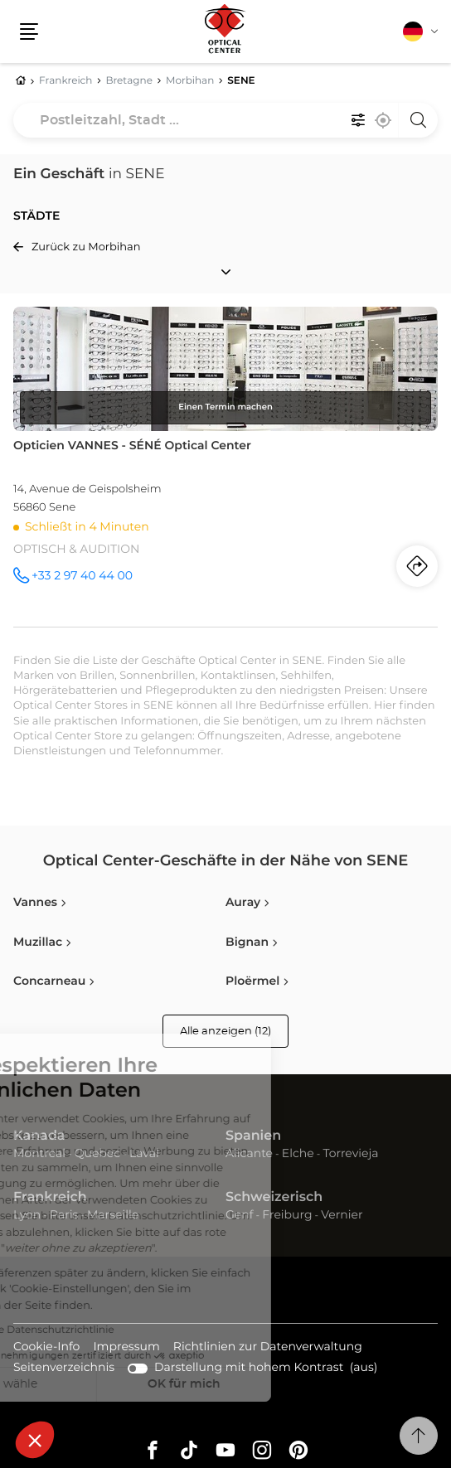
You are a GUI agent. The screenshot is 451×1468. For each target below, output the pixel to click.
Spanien (253, 1136)
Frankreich (50, 1197)
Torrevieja (350, 1154)
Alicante (249, 1154)
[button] (35, 1440)
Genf (240, 1215)
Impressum (126, 1348)
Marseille (112, 1215)
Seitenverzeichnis (63, 1368)
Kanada (39, 1136)
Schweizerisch (274, 1197)
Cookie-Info (46, 1348)
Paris (64, 1215)
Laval (144, 1154)
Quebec (97, 1154)
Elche (298, 1154)
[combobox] (225, 120)
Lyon (27, 1215)
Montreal (39, 1154)
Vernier (341, 1215)
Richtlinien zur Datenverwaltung (267, 1348)
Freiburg (287, 1215)
